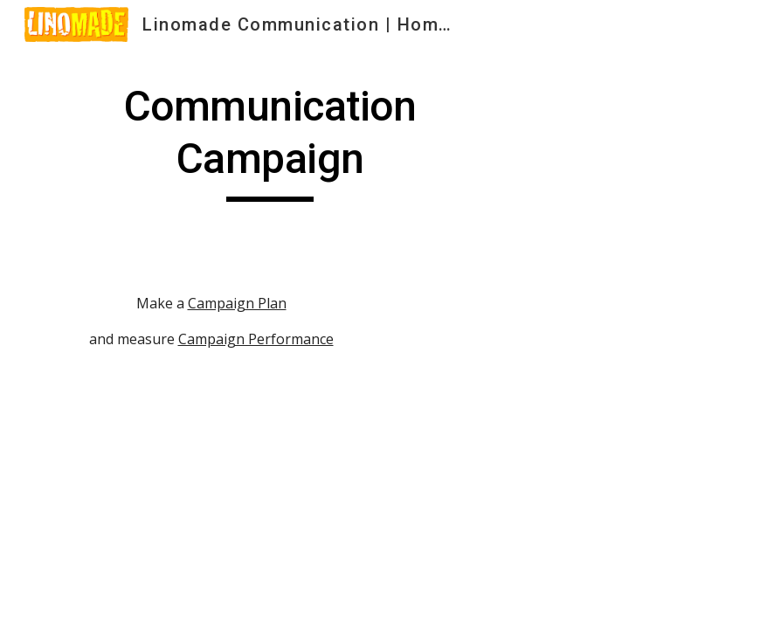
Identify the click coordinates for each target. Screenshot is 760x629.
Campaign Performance (256, 339)
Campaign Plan (237, 303)
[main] (270, 141)
